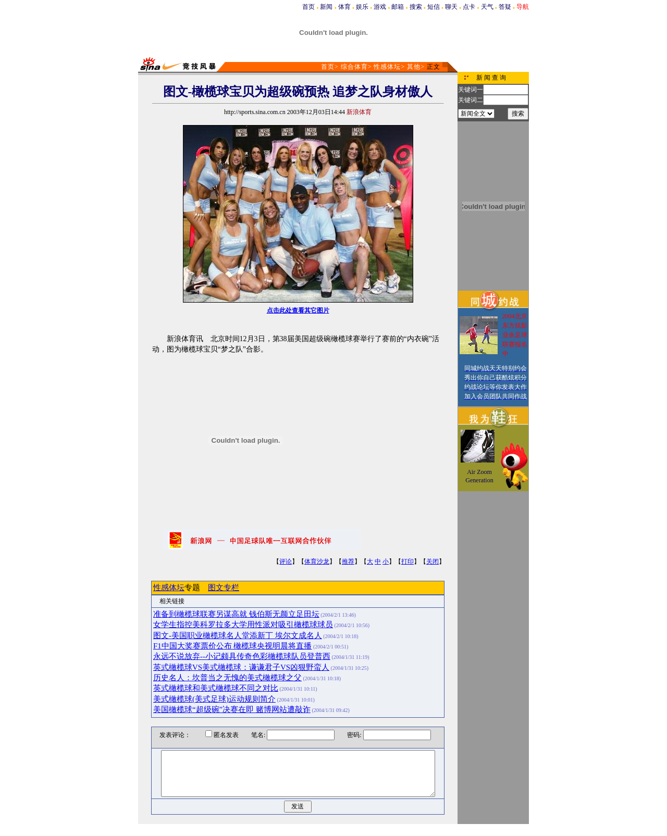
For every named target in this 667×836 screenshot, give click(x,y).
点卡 (469, 6)
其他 (414, 66)
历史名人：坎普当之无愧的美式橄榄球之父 (227, 677)
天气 (487, 6)
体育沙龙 (316, 561)
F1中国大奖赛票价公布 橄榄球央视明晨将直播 (232, 646)
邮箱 (397, 6)
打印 (407, 561)
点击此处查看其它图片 (298, 310)
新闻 (326, 6)
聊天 (451, 6)
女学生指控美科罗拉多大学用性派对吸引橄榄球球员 (243, 624)
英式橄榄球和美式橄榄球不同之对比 (215, 688)
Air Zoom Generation (479, 476)
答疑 (505, 6)
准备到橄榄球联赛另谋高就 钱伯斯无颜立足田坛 (236, 614)
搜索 (416, 6)
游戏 (380, 6)
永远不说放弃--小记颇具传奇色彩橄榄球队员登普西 (241, 656)
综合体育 (354, 66)
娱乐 (362, 6)
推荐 (348, 561)
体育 (344, 6)
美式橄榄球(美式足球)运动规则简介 (214, 699)
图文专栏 (223, 587)
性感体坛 (387, 66)
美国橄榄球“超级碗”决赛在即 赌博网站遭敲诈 (232, 709)
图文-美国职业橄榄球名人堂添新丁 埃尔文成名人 (237, 635)
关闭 (432, 561)
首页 (308, 6)
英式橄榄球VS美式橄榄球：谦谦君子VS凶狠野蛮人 (241, 667)
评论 (285, 561)
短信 (433, 6)
